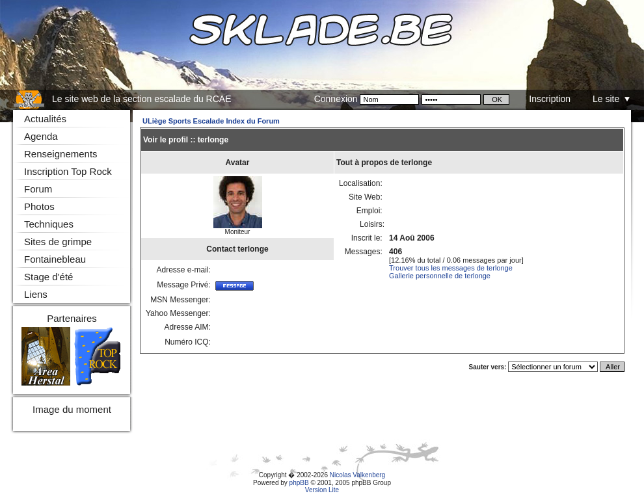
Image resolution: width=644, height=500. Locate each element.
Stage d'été (48, 276)
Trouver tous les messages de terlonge (451, 268)
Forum (38, 188)
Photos (39, 206)
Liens (35, 294)
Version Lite (322, 489)
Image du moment (72, 409)
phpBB (299, 482)
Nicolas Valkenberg (357, 475)
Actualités (45, 118)
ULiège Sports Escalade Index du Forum (211, 121)
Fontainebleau (55, 259)
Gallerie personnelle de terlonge (439, 276)
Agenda (41, 136)
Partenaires (72, 318)
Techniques (49, 224)
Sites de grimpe (58, 241)
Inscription (549, 99)
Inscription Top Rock (68, 171)
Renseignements (61, 153)
